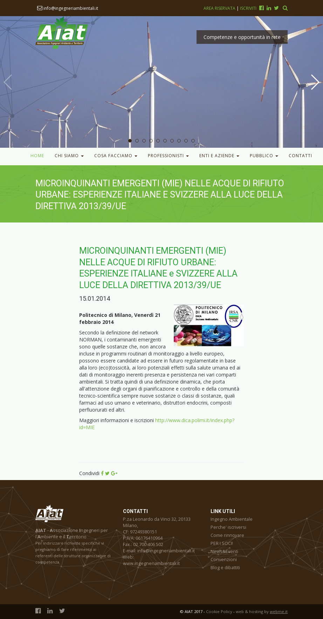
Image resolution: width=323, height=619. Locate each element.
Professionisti (168, 156)
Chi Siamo (69, 156)
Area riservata (220, 8)
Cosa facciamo (115, 156)
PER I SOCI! (222, 543)
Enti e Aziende (219, 156)
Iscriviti (248, 8)
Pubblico (264, 156)
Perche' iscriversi (228, 527)
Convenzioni (224, 560)
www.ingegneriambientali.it (151, 563)
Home (37, 156)
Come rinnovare (227, 535)
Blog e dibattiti (225, 568)
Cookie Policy (219, 611)
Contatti (300, 156)
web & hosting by (262, 611)
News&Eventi (224, 551)
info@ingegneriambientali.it (67, 8)
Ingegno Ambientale (232, 519)
